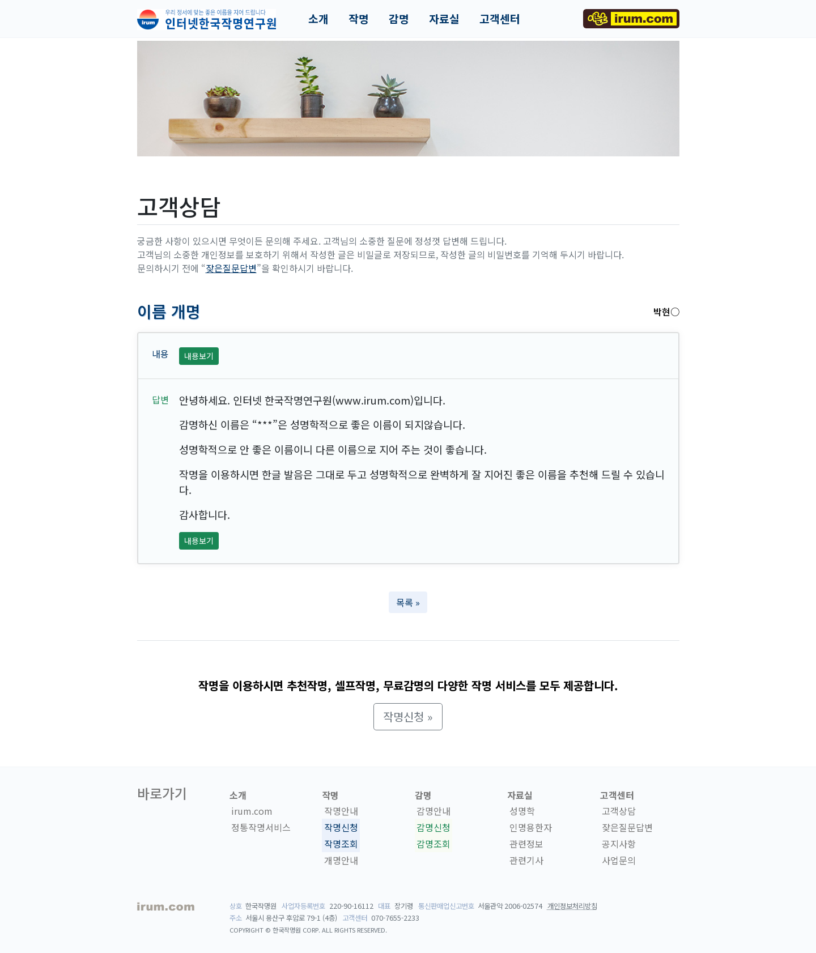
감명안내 (433, 811)
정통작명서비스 (261, 827)
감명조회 (433, 843)
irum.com (252, 811)
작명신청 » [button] (408, 716)
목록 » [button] (408, 602)
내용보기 (199, 355)
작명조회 (341, 843)
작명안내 (341, 811)
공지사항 (619, 843)
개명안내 (341, 860)
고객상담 (619, 811)
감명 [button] (399, 19)
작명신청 (341, 827)
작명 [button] (358, 19)
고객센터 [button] (499, 19)
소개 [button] (318, 19)
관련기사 (526, 860)
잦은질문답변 (231, 268)
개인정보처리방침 (572, 906)
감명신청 (433, 827)
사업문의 (619, 860)
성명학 (522, 811)
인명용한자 (530, 827)
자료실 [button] (444, 19)
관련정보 (526, 843)
